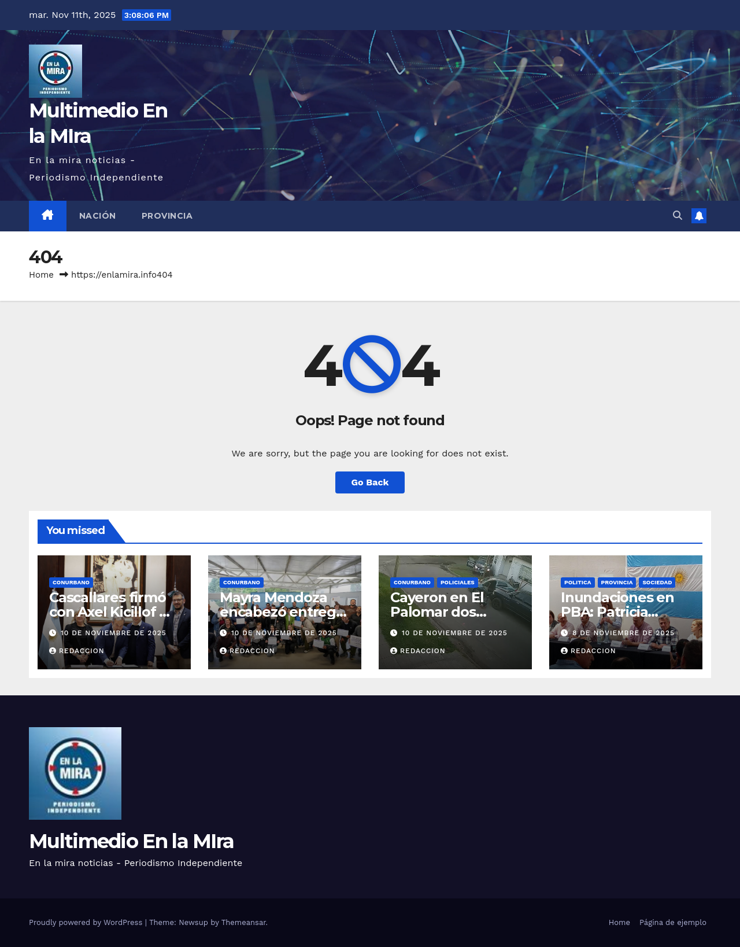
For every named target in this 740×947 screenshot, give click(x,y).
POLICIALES (458, 582)
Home (41, 275)
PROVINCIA (167, 216)
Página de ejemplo (672, 922)
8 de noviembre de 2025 (623, 633)
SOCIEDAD (657, 582)
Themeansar (243, 922)
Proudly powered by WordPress (87, 922)
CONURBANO (71, 582)
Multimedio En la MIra (131, 841)
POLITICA (577, 582)
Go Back (370, 482)
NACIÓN (97, 216)
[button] (677, 215)
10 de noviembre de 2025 (113, 633)
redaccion (77, 651)
